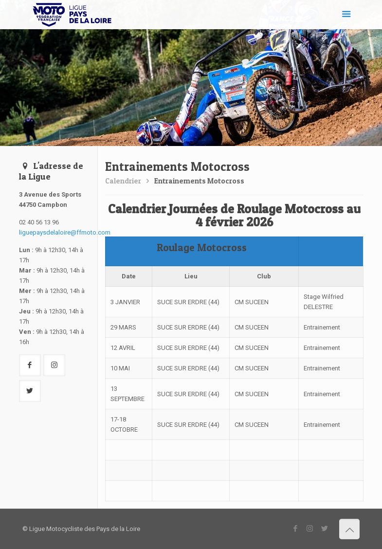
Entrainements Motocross (199, 180)
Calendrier (123, 180)
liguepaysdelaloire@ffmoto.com (64, 232)
